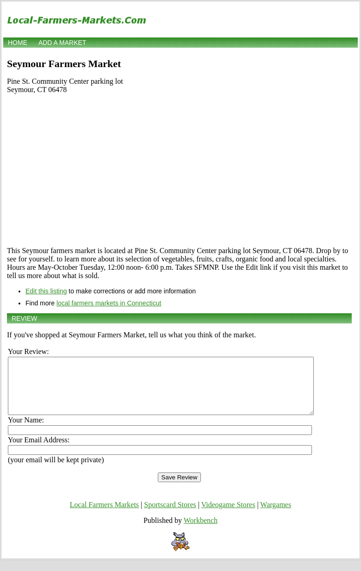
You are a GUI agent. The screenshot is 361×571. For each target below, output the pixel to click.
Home (17, 42)
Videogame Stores (228, 516)
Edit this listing (46, 291)
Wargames (275, 516)
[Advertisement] (179, 174)
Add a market (62, 42)
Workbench (201, 531)
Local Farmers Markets (104, 516)
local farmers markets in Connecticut (108, 303)
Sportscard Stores (170, 516)
